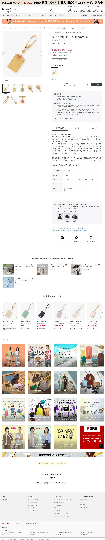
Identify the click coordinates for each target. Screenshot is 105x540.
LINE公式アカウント (85, 505)
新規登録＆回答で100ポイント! (76, 6)
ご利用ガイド (57, 503)
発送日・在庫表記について (58, 226)
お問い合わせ (57, 506)
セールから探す (32, 506)
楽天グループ (90, 6)
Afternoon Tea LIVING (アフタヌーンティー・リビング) (27, 28)
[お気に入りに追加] (88, 84)
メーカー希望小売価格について (79, 228)
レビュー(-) (93, 128)
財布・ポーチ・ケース (48, 28)
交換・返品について (82, 226)
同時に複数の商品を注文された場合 (60, 228)
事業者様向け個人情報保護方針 (26, 537)
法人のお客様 (57, 508)
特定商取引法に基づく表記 (61, 511)
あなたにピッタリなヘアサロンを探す (11, 530)
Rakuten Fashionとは (59, 500)
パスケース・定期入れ (61, 28)
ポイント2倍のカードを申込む (63, 530)
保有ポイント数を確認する (87, 530)
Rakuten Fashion (7, 28)
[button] (22, 54)
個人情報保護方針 (12, 537)
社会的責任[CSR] (40, 537)
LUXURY (4, 500)
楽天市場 (99, 6)
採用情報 (47, 537)
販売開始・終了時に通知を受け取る (66, 99)
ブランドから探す (33, 497)
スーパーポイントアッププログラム (63, 497)
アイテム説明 (60, 128)
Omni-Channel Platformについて (62, 514)
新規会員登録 (83, 497)
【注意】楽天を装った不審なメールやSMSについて (52, 461)
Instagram (82, 502)
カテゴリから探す (33, 503)
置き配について (71, 226)
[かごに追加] (96, 84)
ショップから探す (33, 500)
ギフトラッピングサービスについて (66, 211)
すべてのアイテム (33, 508)
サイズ (77, 128)
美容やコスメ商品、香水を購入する (39, 530)
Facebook (82, 500)
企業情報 (4, 537)
